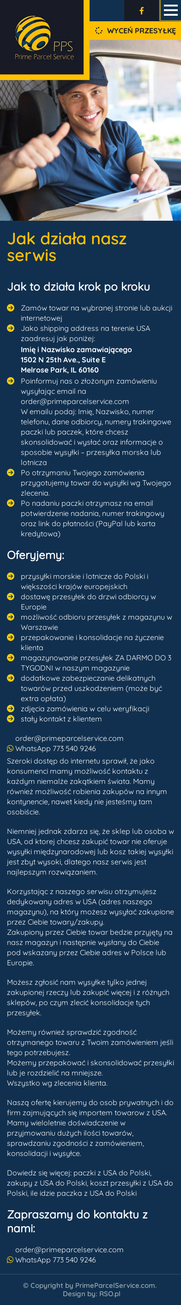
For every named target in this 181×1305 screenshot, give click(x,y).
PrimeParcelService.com (115, 1285)
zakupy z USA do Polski (47, 1182)
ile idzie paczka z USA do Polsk (82, 1193)
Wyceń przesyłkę (135, 30)
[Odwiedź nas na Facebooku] (142, 10)
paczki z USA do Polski (111, 1172)
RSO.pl (110, 1293)
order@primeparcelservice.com (69, 738)
